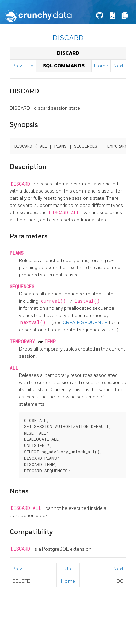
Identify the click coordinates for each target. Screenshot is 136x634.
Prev (17, 66)
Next (118, 66)
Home (101, 66)
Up (30, 66)
